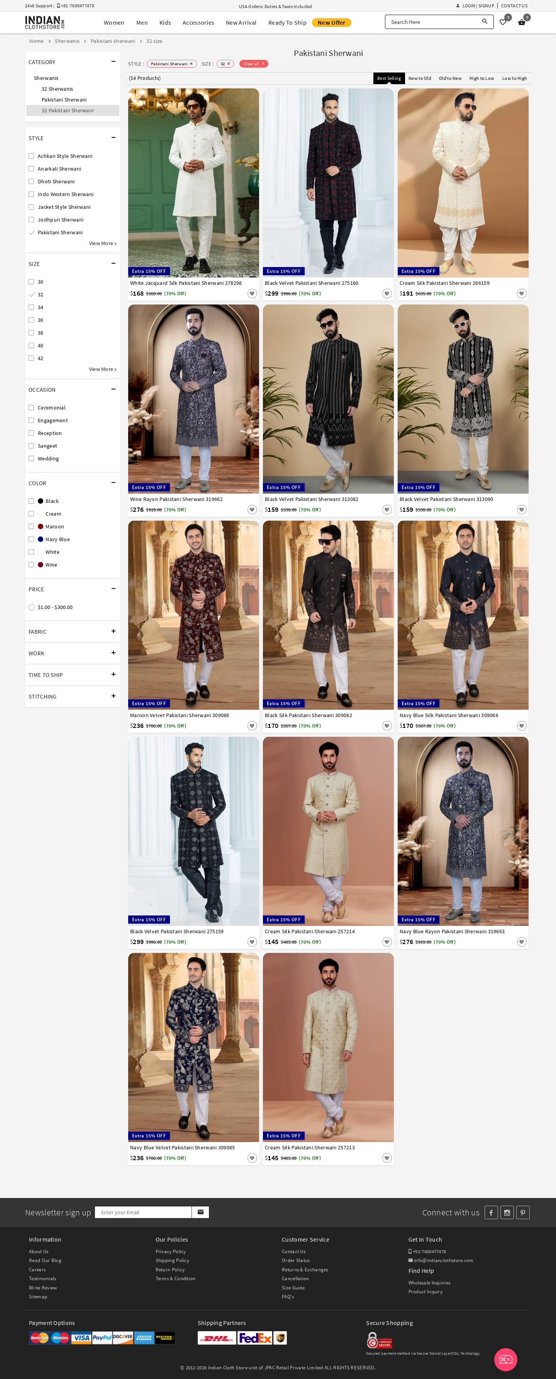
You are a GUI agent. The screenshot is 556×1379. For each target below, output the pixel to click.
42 (41, 358)
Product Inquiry (426, 1291)
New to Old (420, 78)
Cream (49, 513)
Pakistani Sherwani (64, 99)
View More (102, 243)
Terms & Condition (176, 1278)
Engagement (53, 420)
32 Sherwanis (57, 88)
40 (41, 345)
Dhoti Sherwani (56, 181)
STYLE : (136, 64)
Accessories (198, 22)
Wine (48, 564)
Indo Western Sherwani (65, 194)
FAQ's (288, 1296)
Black (48, 500)
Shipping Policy (173, 1260)
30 (41, 281)
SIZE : (208, 64)
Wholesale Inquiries (430, 1282)
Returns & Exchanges (305, 1269)
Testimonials (42, 1278)
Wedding (48, 458)
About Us (38, 1251)
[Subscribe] (200, 1212)
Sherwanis (46, 77)
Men (142, 22)
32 (41, 294)
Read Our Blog (45, 1260)
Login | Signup (475, 5)
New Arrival (241, 22)
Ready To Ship (287, 22)
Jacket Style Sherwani (64, 206)
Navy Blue (54, 539)
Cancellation (295, 1278)
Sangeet (47, 445)
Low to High (514, 78)
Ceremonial (52, 407)
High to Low (482, 78)
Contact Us (514, 5)
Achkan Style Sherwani (65, 155)
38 (41, 332)
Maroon (51, 526)
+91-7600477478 (427, 1251)
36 (41, 319)
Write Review (43, 1287)
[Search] (484, 22)
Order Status (296, 1260)
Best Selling (389, 78)
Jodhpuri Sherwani (60, 219)
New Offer (332, 22)
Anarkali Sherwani (59, 168)
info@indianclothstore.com (441, 1260)
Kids (165, 22)
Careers (37, 1269)
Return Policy (170, 1269)
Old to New (450, 78)
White (48, 551)
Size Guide (293, 1287)
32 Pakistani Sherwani (67, 110)
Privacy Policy (171, 1251)
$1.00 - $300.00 (55, 607)
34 (41, 307)
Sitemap (38, 1296)
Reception (50, 433)
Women (114, 22)
